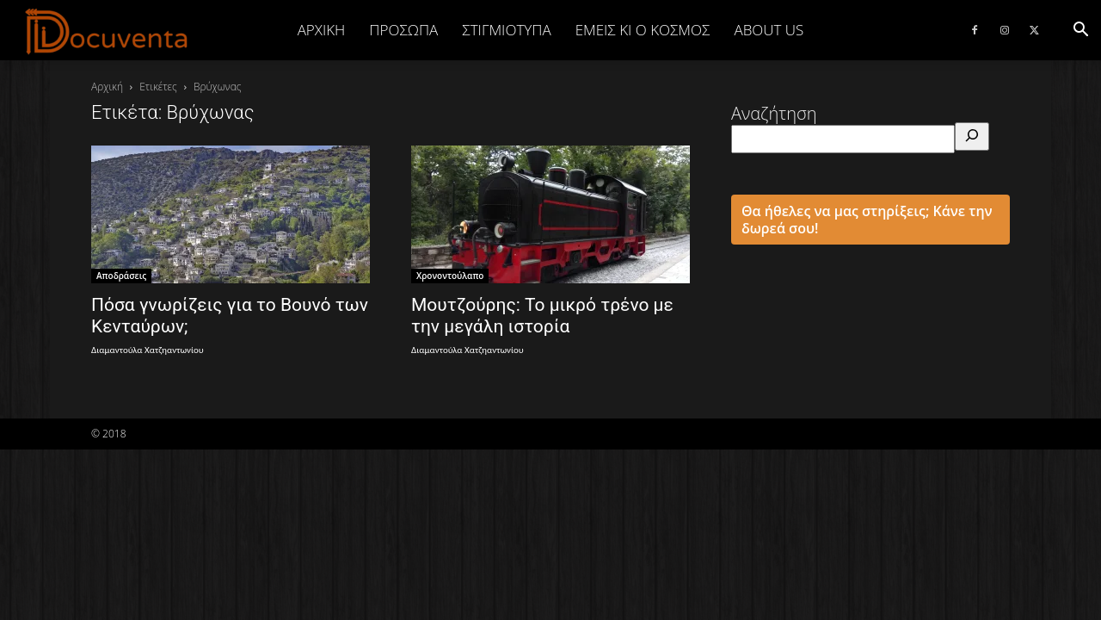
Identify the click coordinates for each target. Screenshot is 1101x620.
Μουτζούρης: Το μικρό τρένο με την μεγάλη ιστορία (542, 315)
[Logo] (107, 31)
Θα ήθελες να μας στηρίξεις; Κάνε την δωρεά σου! (867, 220)
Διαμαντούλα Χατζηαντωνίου (147, 350)
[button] (1080, 29)
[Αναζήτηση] (972, 136)
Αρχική (322, 30)
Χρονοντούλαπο (449, 276)
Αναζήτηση (774, 113)
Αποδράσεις (121, 276)
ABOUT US (768, 30)
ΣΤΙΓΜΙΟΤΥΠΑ (506, 30)
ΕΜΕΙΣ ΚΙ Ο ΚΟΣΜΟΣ (642, 30)
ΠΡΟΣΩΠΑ (403, 30)
